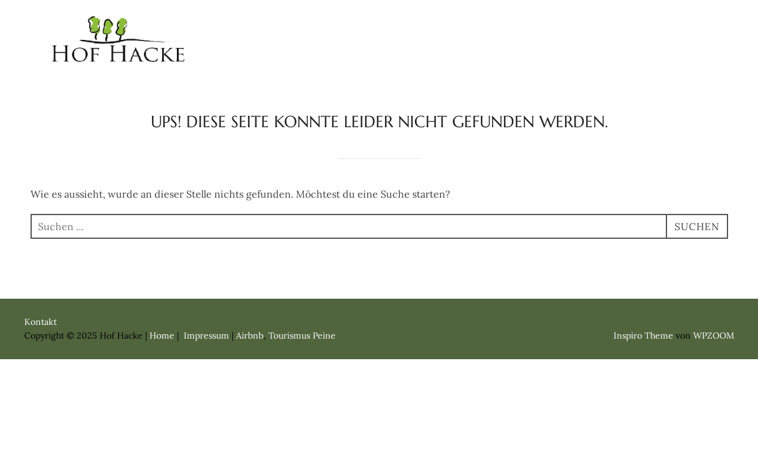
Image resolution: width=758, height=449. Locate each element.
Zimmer (602, 26)
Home (319, 26)
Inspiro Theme (643, 335)
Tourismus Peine (302, 335)
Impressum (664, 55)
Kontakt (676, 26)
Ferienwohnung (411, 26)
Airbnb (249, 335)
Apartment (520, 26)
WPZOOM (713, 335)
